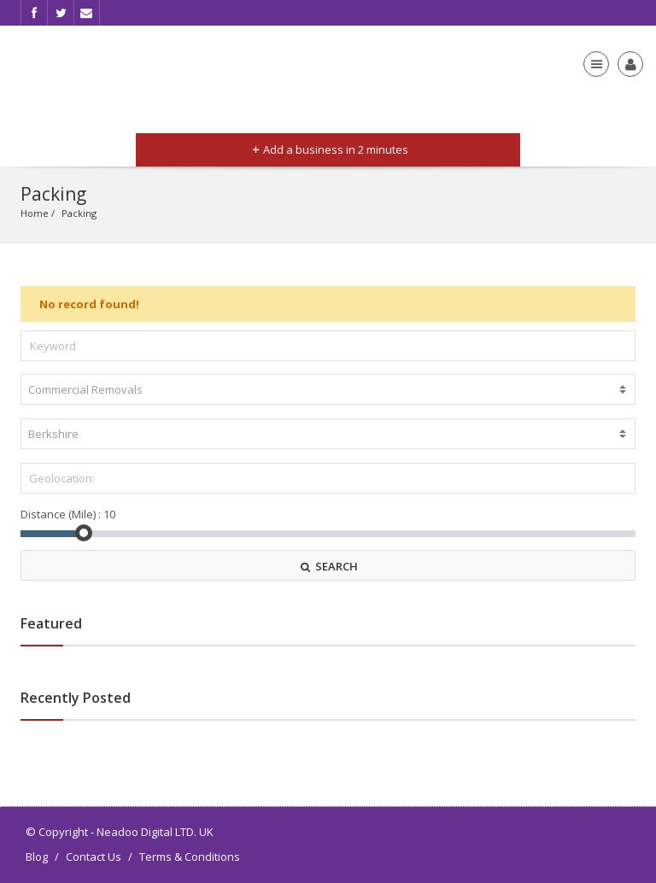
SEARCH (328, 566)
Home (34, 213)
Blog (37, 856)
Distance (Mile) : (60, 514)
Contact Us (93, 856)
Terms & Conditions (189, 856)
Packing (79, 213)
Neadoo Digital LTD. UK (155, 831)
